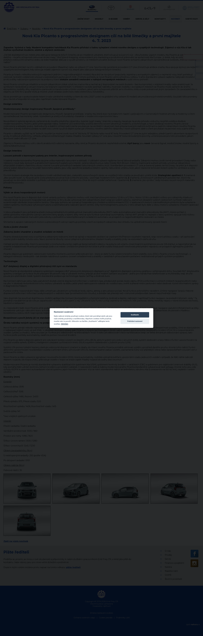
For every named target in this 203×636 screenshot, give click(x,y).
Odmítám (64, 324)
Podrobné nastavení (134, 321)
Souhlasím (135, 315)
